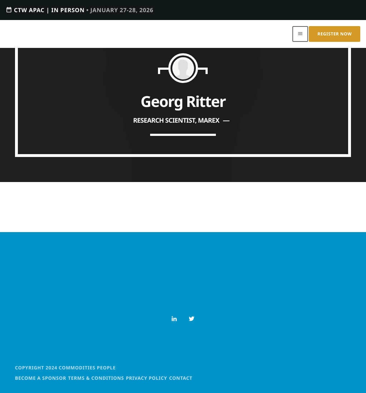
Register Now (334, 34)
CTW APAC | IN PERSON (79, 10)
